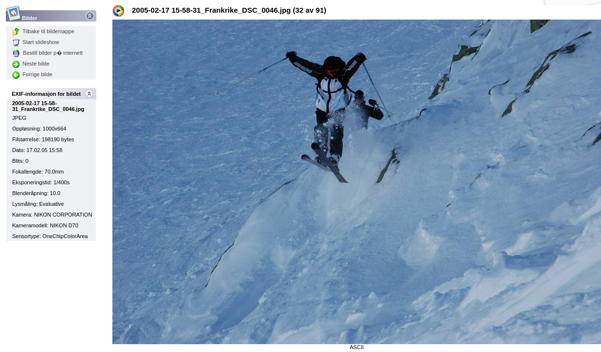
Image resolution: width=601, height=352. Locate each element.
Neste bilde (30, 63)
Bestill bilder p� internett (47, 53)
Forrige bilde (32, 74)
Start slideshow (35, 42)
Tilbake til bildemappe (43, 31)
